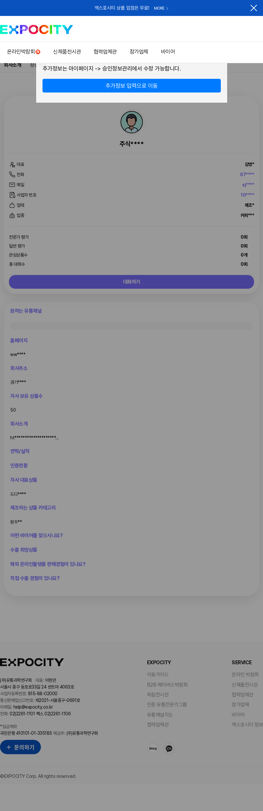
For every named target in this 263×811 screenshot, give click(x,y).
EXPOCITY (36, 29)
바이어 (168, 51)
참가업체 (139, 51)
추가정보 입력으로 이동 (131, 85)
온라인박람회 (21, 51)
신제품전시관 (67, 51)
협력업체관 (105, 51)
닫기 (254, 8)
